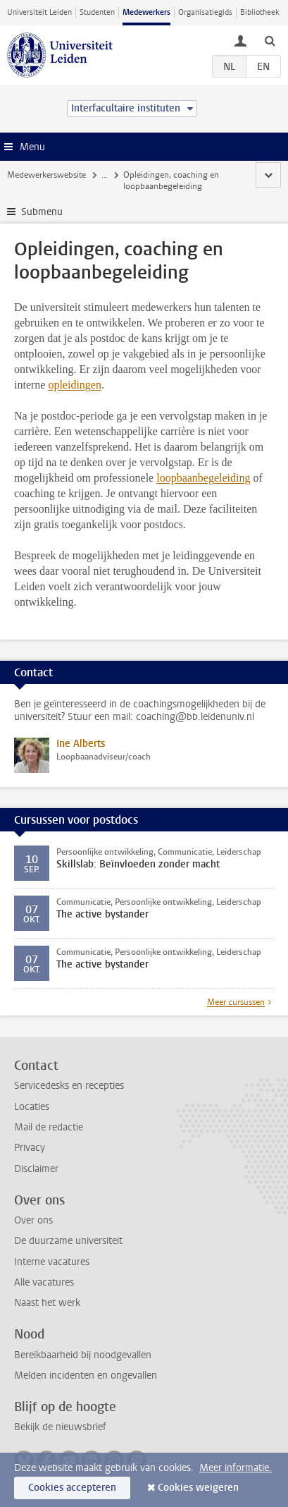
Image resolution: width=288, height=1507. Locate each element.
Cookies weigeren (198, 1487)
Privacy (29, 1147)
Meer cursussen (236, 1002)
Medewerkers (146, 12)
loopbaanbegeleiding (203, 478)
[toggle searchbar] (269, 40)
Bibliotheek (260, 12)
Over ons (33, 1220)
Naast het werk (47, 1303)
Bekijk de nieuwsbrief (60, 1427)
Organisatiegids (205, 12)
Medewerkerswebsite (46, 175)
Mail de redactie (48, 1127)
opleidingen (74, 385)
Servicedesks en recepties (69, 1085)
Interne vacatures (51, 1262)
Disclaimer (36, 1169)
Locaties (31, 1107)
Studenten (97, 12)
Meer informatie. (235, 1468)
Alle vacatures (44, 1282)
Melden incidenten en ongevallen (85, 1375)
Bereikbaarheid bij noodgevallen (82, 1355)
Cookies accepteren (72, 1487)
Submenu (42, 212)
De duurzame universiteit (68, 1240)
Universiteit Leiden (39, 12)
